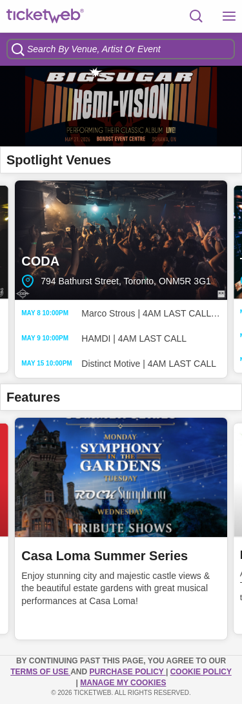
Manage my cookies (123, 682)
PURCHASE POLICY (127, 671)
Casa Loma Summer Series (104, 556)
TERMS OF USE (40, 671)
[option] (121, 106)
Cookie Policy (201, 671)
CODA (121, 240)
